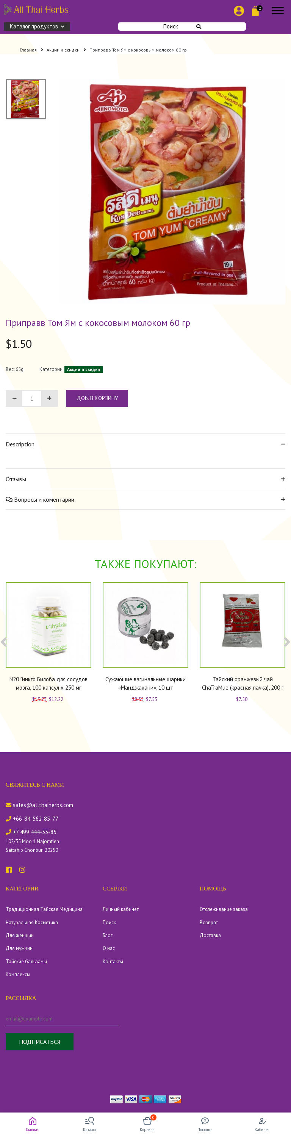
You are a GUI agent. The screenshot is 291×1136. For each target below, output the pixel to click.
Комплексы (18, 974)
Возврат (209, 922)
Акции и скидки (66, 50)
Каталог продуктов (37, 26)
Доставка (210, 935)
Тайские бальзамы (26, 961)
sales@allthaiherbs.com (39, 805)
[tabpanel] (173, 192)
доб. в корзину (97, 398)
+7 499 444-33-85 (31, 832)
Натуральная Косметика (32, 922)
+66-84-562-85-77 (32, 818)
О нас (109, 948)
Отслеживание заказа (224, 909)
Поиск (182, 26)
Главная (31, 50)
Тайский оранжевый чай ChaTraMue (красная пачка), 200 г (242, 684)
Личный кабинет (121, 909)
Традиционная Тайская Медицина (44, 909)
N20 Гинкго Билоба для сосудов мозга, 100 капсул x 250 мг (48, 684)
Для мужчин (19, 948)
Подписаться (39, 1041)
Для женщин (20, 935)
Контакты (113, 961)
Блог (108, 935)
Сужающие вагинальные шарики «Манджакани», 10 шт (145, 684)
